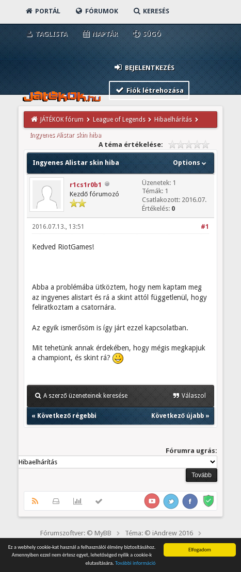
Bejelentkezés (144, 67)
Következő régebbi (67, 415)
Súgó (146, 34)
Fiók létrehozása (149, 90)
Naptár (99, 34)
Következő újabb (177, 415)
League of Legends (119, 119)
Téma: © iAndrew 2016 (159, 533)
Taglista (45, 34)
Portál (42, 11)
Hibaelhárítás (173, 119)
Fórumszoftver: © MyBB (75, 533)
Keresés (150, 11)
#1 (205, 226)
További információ (135, 563)
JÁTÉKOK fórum (62, 119)
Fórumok (96, 11)
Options (190, 162)
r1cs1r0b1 (86, 185)
